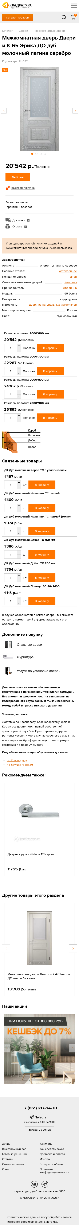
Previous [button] (4, 111)
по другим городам (20, 764)
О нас (6, 1169)
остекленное (68, 271)
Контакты (46, 1144)
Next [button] (75, 111)
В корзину (50, 348)
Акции (6, 1144)
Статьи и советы (13, 1164)
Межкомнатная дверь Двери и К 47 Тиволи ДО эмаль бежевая (39, 976)
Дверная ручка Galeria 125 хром (31, 854)
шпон (73, 276)
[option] (39, 109)
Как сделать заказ (52, 1149)
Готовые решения (14, 1154)
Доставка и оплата (52, 1154)
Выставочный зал (14, 1149)
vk (34, 1184)
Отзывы (7, 1159)
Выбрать (18, 177)
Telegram (42, 1117)
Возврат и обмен (51, 1164)
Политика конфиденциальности (54, 1170)
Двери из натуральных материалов (53, 304)
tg (45, 1184)
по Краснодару (17, 760)
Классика (70, 282)
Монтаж (45, 1159)
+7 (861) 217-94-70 (39, 1108)
